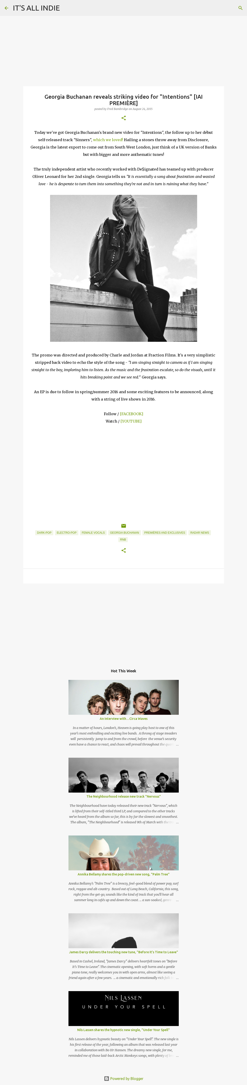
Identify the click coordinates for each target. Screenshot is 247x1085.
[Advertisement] (123, 622)
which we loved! (108, 139)
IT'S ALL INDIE (36, 8)
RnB (123, 539)
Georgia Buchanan (124, 532)
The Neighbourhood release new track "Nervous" (123, 796)
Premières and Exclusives (164, 532)
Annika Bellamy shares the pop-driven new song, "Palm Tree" (124, 874)
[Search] (240, 8)
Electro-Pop (67, 532)
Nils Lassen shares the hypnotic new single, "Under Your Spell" (123, 1030)
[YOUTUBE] (131, 421)
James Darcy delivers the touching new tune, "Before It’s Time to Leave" (123, 952)
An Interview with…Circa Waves (124, 719)
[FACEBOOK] (131, 414)
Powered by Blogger (123, 1079)
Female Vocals (93, 532)
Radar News (199, 532)
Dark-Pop (44, 532)
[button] (123, 118)
